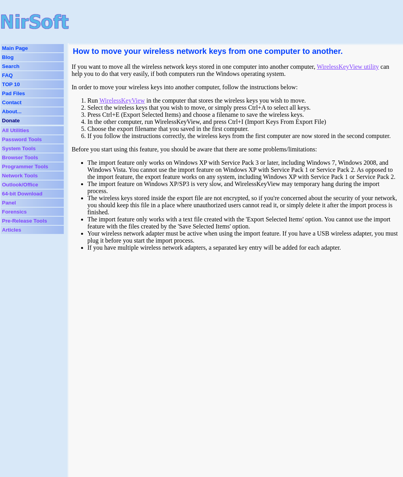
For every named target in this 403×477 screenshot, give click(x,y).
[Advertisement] (221, 21)
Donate (11, 120)
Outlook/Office (20, 185)
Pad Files (13, 93)
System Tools (19, 148)
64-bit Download (22, 194)
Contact (12, 102)
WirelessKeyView (122, 100)
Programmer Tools (25, 166)
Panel (9, 203)
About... (12, 111)
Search (10, 66)
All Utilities (15, 130)
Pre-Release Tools (24, 221)
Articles (11, 230)
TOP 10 (11, 84)
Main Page (15, 48)
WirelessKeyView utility (348, 66)
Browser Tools (20, 157)
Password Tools (22, 139)
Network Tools (20, 176)
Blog (8, 57)
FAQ (7, 75)
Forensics (14, 212)
